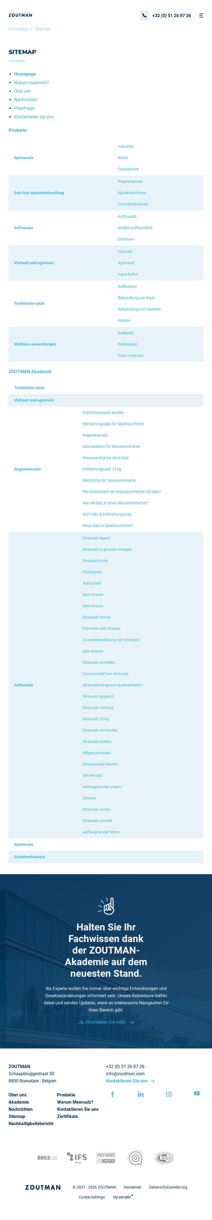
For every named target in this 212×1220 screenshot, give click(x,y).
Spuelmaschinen (132, 193)
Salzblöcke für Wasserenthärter (109, 480)
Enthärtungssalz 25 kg (102, 469)
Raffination (127, 286)
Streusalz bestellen (99, 662)
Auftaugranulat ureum (102, 787)
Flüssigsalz (92, 572)
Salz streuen (93, 594)
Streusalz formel (96, 617)
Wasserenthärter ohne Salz (106, 458)
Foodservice (128, 169)
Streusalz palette (97, 741)
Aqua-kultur (128, 274)
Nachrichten (26, 99)
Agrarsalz (126, 263)
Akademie (19, 1102)
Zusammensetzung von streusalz (111, 640)
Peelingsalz (127, 344)
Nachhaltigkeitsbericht (31, 1123)
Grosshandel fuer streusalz (106, 673)
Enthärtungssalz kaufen (103, 412)
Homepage (19, 28)
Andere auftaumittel (135, 228)
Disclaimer (132, 1187)
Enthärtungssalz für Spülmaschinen (113, 424)
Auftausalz (127, 216)
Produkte (66, 1095)
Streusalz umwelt (97, 820)
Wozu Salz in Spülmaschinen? (108, 525)
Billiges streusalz (97, 753)
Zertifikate (67, 1116)
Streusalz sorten (96, 809)
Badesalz (126, 333)
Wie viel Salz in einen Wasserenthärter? (115, 503)
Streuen (89, 798)
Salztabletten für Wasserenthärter (112, 446)
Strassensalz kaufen (100, 764)
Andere (124, 320)
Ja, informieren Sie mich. (103, 1022)
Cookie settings (92, 1197)
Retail (123, 158)
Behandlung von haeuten (139, 309)
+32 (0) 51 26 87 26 (165, 15)
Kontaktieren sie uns (34, 116)
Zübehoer (126, 239)
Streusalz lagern (96, 538)
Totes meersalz (131, 355)
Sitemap (42, 28)
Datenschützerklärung (168, 1187)
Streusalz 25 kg (96, 719)
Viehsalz (125, 251)
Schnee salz (93, 775)
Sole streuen (93, 606)
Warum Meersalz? (75, 1102)
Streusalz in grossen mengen (107, 549)
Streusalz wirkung (98, 707)
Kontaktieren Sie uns (127, 1080)
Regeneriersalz (130, 181)
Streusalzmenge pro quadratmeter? (113, 685)
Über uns (22, 91)
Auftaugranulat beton (101, 832)
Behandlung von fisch (136, 298)
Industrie (125, 146)
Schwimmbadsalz (133, 204)
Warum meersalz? (31, 82)
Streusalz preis (95, 560)
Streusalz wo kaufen (100, 730)
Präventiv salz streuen (101, 628)
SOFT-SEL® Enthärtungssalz (107, 514)
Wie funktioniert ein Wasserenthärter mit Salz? (122, 491)
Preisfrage (24, 108)
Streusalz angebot (98, 696)
